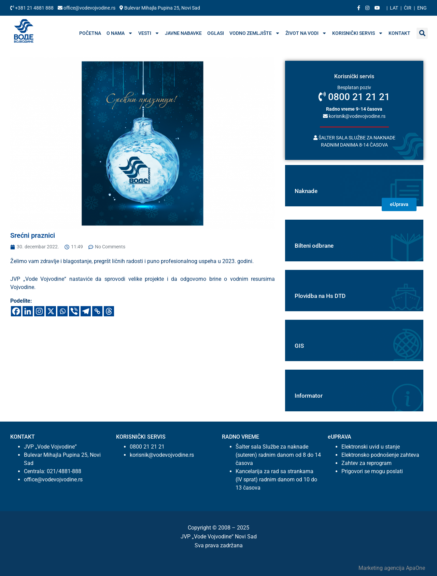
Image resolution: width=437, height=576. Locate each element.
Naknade (306, 191)
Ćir (407, 8)
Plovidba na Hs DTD (320, 295)
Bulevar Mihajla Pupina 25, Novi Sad (159, 8)
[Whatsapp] (62, 311)
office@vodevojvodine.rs (87, 8)
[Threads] (109, 311)
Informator (309, 395)
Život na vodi (306, 33)
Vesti (148, 33)
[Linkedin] (28, 311)
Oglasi (215, 33)
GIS (299, 345)
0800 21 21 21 (354, 96)
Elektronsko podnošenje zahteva (380, 455)
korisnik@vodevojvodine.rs (354, 116)
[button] (422, 33)
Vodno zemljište (254, 33)
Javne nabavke (183, 33)
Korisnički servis (357, 33)
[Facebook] (16, 311)
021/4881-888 (64, 471)
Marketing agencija (382, 568)
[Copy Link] (97, 311)
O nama (120, 33)
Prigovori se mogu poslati (372, 471)
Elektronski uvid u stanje (370, 446)
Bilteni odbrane (314, 245)
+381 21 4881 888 (32, 8)
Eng (422, 8)
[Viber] (74, 311)
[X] (51, 311)
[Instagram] (39, 311)
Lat (394, 8)
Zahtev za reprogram (366, 463)
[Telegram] (86, 311)
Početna (90, 33)
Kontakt (399, 33)
